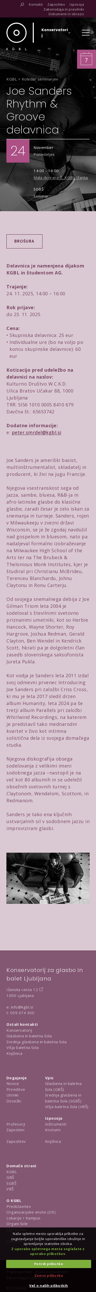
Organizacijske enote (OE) (31, 1212)
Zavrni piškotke (48, 1275)
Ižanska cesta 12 (22, 989)
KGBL (11, 1171)
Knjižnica (14, 1053)
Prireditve (15, 1089)
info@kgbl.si (22, 1007)
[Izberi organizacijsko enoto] (54, 34)
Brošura (24, 241)
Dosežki (13, 1100)
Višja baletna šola (22, 1047)
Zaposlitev (16, 1141)
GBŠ (10, 1177)
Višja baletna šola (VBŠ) (67, 1106)
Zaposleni (15, 1129)
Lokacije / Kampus (23, 1217)
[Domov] (16, 36)
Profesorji (15, 1124)
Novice (12, 1083)
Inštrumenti (56, 1124)
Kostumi (53, 1129)
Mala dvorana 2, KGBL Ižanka (61, 177)
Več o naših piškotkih (48, 1285)
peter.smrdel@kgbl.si (36, 432)
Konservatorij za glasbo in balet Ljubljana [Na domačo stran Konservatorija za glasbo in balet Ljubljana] (44, 974)
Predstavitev (18, 1206)
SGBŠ (11, 1183)
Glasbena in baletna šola (29, 1035)
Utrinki (12, 1095)
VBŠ (10, 1188)
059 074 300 (22, 1012)
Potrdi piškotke (48, 1263)
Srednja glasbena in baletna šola (36, 1041)
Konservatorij (19, 1030)
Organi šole (17, 1223)
